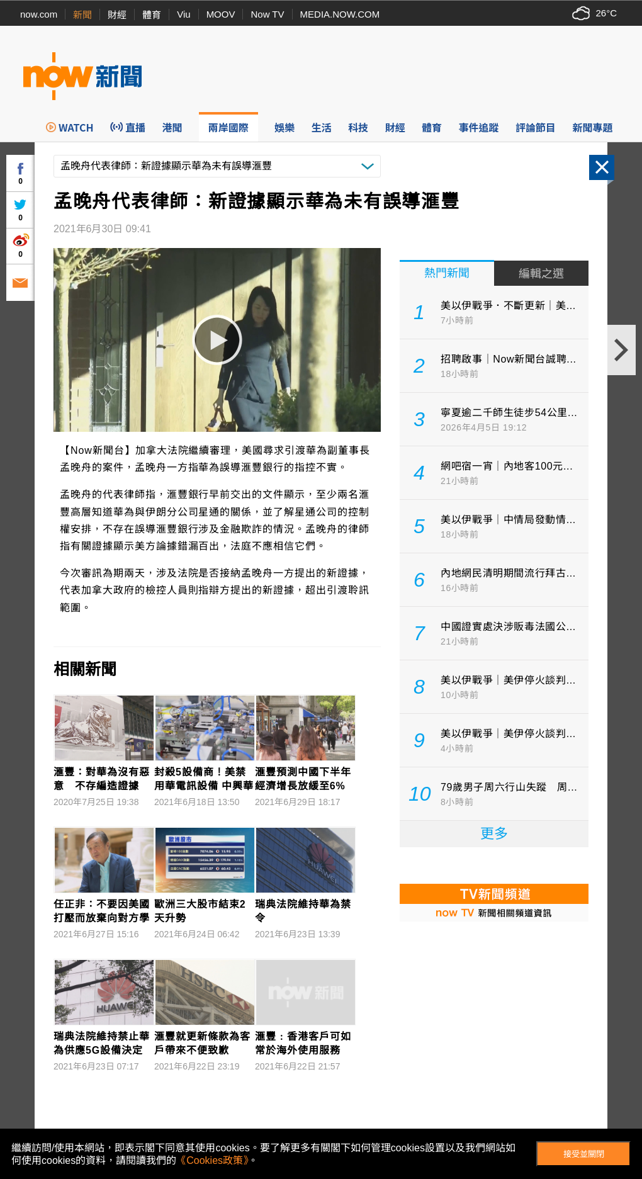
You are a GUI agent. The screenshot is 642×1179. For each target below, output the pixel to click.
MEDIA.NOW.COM (340, 14)
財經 (117, 14)
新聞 (82, 14)
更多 (494, 834)
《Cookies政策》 (212, 1160)
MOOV (220, 14)
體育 (151, 14)
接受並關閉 (583, 1154)
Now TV (267, 14)
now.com (38, 14)
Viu (183, 14)
